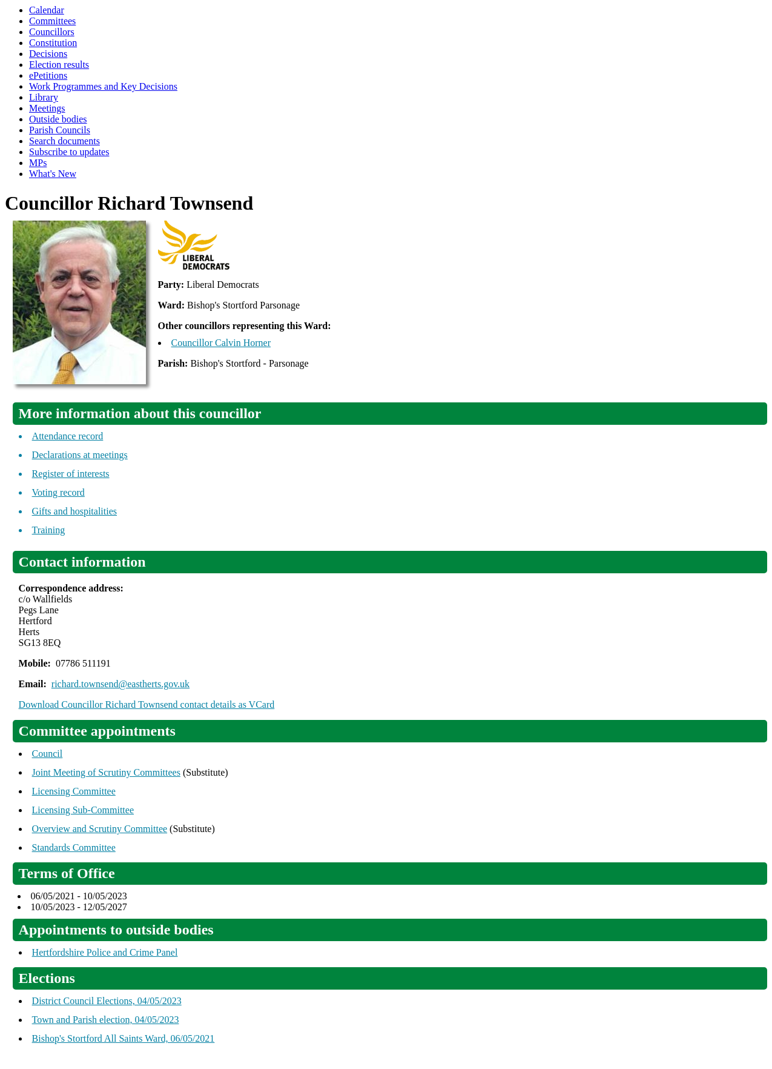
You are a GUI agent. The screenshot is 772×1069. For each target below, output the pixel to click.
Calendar (46, 10)
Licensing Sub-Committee (83, 810)
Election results (59, 64)
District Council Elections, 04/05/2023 (107, 1001)
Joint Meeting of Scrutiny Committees (106, 772)
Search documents (64, 141)
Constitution (53, 43)
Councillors (51, 32)
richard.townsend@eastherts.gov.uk (120, 684)
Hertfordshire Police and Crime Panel (105, 952)
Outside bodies (58, 119)
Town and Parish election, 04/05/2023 (105, 1019)
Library (43, 97)
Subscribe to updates (69, 152)
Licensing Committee (74, 791)
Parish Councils (59, 130)
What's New (52, 173)
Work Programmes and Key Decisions (103, 86)
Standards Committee (74, 847)
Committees (52, 21)
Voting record (58, 492)
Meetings (47, 108)
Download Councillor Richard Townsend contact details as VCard (147, 704)
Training (48, 530)
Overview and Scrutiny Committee (100, 829)
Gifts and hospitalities (74, 511)
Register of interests (71, 473)
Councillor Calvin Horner (221, 343)
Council (47, 753)
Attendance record (68, 436)
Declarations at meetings (80, 455)
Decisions (48, 53)
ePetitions (48, 75)
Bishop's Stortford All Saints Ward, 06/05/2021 (123, 1038)
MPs (38, 163)
